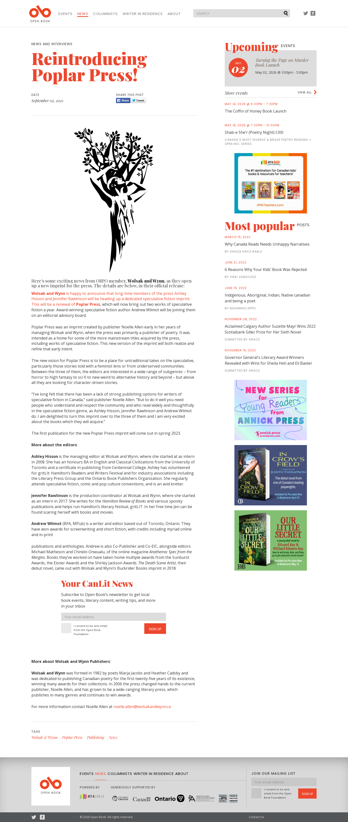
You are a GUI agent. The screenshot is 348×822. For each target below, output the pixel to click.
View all (305, 92)
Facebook (313, 15)
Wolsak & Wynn (44, 737)
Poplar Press (72, 737)
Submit (286, 13)
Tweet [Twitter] (138, 100)
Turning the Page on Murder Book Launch (282, 62)
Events (65, 13)
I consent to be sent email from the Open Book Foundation (90, 630)
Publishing (95, 737)
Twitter (305, 15)
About (174, 13)
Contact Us (256, 817)
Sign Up (155, 629)
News (82, 13)
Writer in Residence (143, 13)
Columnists (105, 13)
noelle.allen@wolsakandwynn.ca (142, 706)
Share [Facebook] (123, 100)
